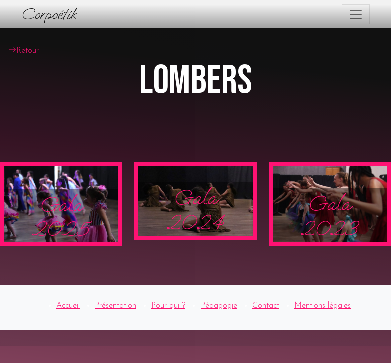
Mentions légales (322, 306)
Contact (265, 306)
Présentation (115, 306)
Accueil (68, 306)
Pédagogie (219, 306)
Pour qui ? (168, 306)
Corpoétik (48, 14)
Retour (23, 50)
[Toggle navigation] (356, 14)
